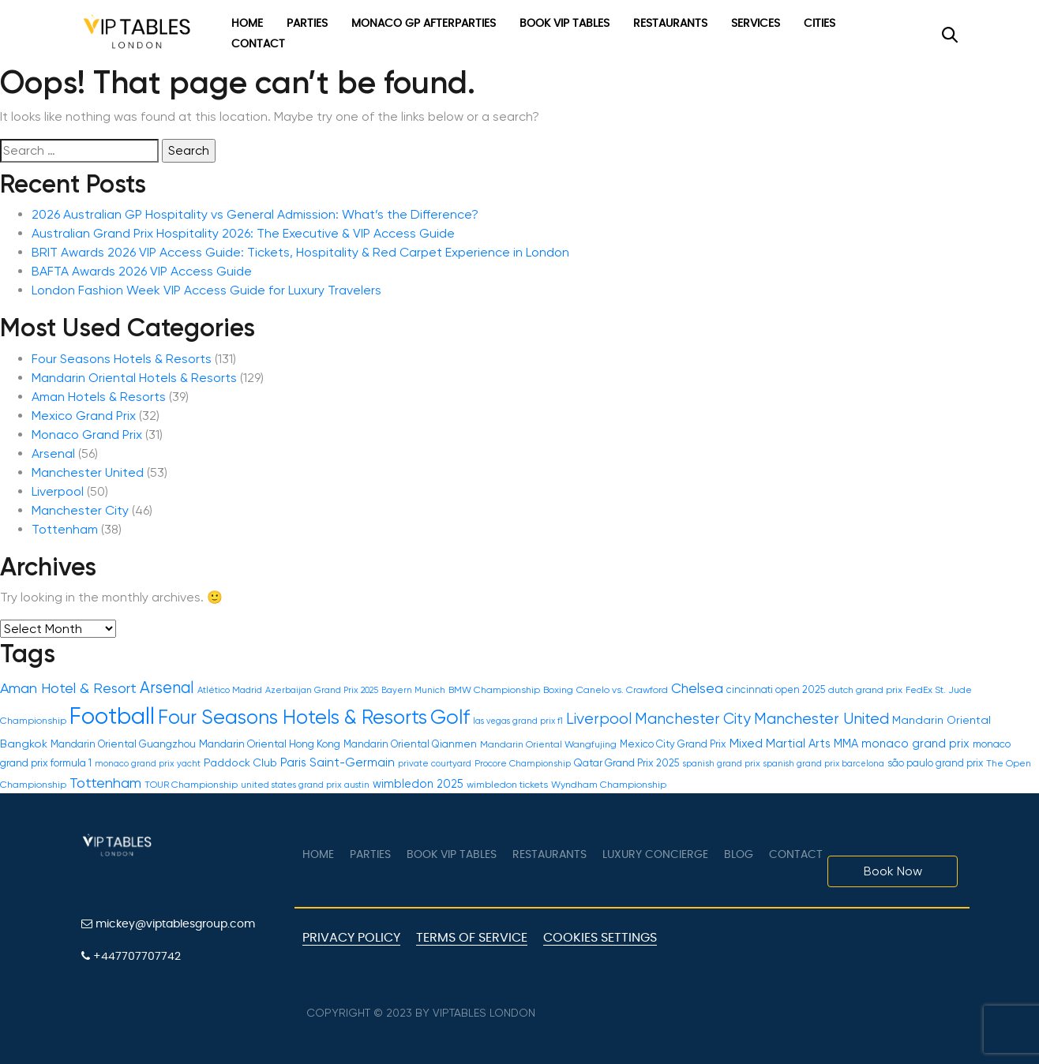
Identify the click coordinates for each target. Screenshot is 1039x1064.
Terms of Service (471, 937)
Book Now (893, 871)
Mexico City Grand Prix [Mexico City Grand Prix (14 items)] (673, 744)
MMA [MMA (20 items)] (846, 743)
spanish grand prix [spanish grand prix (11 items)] (721, 763)
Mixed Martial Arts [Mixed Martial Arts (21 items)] (780, 743)
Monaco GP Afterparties (423, 23)
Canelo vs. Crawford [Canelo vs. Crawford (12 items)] (622, 689)
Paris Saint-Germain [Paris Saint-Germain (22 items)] (337, 762)
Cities (819, 23)
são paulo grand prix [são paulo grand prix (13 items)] (935, 763)
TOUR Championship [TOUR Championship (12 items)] (191, 784)
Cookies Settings (600, 937)
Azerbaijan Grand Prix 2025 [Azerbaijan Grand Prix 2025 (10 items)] (321, 690)
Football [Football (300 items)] (112, 715)
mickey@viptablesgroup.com (168, 924)
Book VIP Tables (565, 23)
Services (755, 23)
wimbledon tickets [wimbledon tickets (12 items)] (507, 784)
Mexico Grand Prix (84, 415)
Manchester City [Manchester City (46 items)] (693, 719)
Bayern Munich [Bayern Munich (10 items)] (413, 690)
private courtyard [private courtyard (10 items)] (434, 764)
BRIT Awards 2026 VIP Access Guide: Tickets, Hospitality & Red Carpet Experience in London (300, 252)
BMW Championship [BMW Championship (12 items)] (494, 689)
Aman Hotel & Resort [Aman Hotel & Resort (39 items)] (68, 688)
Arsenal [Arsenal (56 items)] (167, 687)
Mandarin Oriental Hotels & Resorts (134, 377)
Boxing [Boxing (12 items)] (558, 689)
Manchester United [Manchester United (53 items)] (821, 719)
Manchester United (88, 472)
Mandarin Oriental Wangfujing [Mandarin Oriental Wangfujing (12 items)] (548, 744)
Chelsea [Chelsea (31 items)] (697, 688)
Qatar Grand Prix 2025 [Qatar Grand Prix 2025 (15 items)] (626, 763)
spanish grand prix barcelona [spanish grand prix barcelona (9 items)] (823, 764)
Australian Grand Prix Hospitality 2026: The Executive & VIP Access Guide (243, 233)
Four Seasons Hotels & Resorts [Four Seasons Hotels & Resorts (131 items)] (292, 717)
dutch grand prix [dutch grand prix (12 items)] (865, 689)
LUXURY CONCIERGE (655, 854)
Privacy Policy (351, 937)
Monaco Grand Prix (87, 434)
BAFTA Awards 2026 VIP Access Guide (142, 271)
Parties (307, 23)
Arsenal (53, 453)
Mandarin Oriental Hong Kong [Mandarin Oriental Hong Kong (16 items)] (269, 744)
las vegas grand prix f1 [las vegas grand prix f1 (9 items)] (518, 721)
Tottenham (65, 529)
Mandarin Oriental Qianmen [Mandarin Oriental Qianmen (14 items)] (410, 744)
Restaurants (670, 23)
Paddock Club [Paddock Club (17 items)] (240, 762)
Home (247, 23)
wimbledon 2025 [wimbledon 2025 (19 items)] (418, 783)
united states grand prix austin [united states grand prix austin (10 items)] (305, 785)
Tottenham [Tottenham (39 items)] (105, 782)
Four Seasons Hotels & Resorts (122, 358)
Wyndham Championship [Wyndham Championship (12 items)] (608, 784)
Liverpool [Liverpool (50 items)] (599, 719)
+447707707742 (131, 956)
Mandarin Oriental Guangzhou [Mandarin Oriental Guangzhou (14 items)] (123, 744)
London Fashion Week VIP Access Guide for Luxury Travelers (206, 290)
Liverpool (58, 491)
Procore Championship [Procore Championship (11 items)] (522, 763)
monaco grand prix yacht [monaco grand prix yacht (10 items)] (148, 764)
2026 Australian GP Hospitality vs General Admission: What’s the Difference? (255, 214)
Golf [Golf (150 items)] (450, 717)
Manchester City (80, 510)
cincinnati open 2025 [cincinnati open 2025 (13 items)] (775, 689)
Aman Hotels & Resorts (99, 396)
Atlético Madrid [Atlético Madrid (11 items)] (229, 689)
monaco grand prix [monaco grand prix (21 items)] (915, 743)
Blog (738, 854)
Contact (258, 44)
